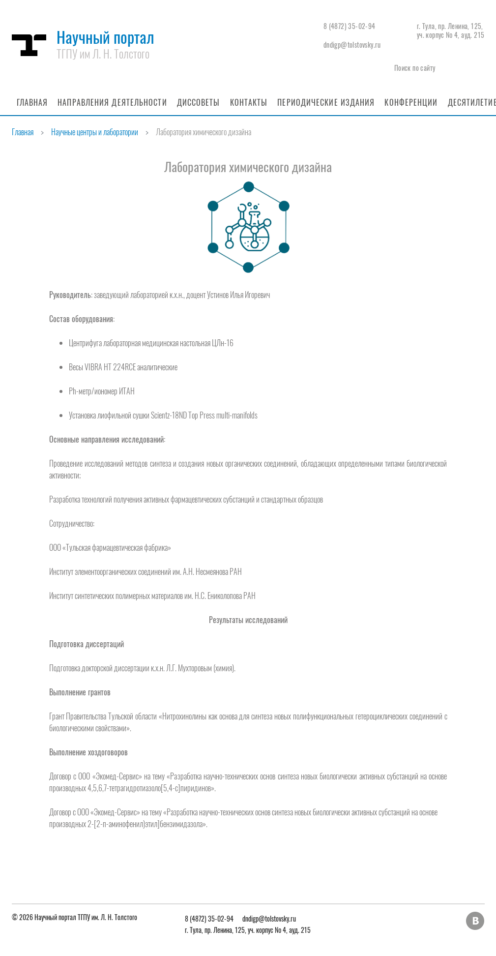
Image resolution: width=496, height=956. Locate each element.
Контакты (249, 102)
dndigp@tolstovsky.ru (352, 44)
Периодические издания (326, 102)
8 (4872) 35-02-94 (349, 26)
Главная (32, 102)
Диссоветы (198, 102)
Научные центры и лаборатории (94, 132)
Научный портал (105, 43)
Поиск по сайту (415, 67)
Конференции (411, 102)
